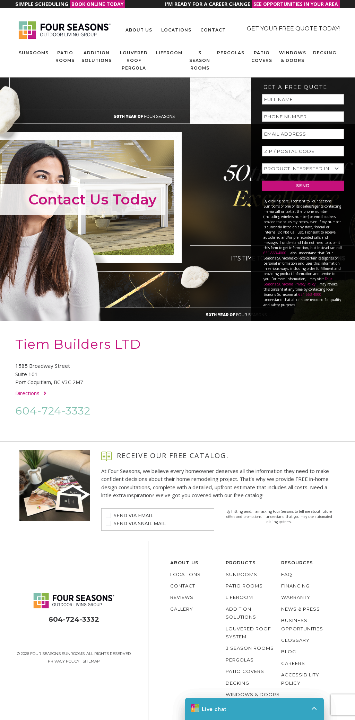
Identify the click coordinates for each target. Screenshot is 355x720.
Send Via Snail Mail (140, 523)
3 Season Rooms (199, 60)
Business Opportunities (302, 624)
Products (241, 562)
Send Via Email (133, 515)
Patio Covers (261, 56)
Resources (297, 562)
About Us (138, 30)
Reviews (181, 597)
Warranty (295, 597)
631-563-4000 (274, 252)
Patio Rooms (65, 56)
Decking (324, 52)
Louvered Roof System (248, 632)
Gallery (181, 609)
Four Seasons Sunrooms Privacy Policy (297, 281)
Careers (293, 663)
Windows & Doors (292, 56)
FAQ (286, 574)
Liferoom (169, 52)
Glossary (295, 640)
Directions (30, 393)
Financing (295, 586)
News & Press (300, 609)
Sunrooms (34, 52)
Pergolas (230, 52)
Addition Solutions (96, 56)
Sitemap (91, 661)
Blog (288, 651)
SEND (303, 185)
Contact (213, 30)
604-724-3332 (52, 410)
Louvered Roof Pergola (134, 60)
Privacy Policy (63, 661)
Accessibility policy (300, 678)
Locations (176, 30)
